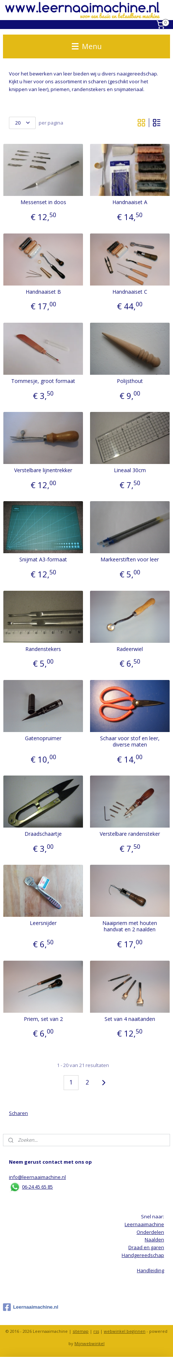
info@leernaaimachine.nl (37, 1177)
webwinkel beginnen (124, 1331)
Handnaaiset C (129, 292)
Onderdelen (150, 1232)
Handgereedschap (143, 1255)
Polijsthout (130, 381)
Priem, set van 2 (43, 1019)
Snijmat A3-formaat (43, 560)
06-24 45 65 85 (37, 1186)
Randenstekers (43, 649)
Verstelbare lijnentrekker (43, 470)
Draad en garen (146, 1247)
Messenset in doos (43, 202)
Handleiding (150, 1270)
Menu (87, 46)
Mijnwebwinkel (89, 1343)
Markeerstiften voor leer (129, 560)
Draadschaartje (43, 834)
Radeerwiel (129, 649)
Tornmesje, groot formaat (43, 381)
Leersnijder (43, 923)
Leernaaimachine (144, 1224)
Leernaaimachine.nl (30, 1307)
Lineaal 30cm (130, 470)
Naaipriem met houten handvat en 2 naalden (129, 926)
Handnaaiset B (43, 292)
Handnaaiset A (129, 202)
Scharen (18, 1113)
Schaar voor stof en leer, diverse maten (130, 741)
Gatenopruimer (43, 738)
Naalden (154, 1239)
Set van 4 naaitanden (130, 1019)
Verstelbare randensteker (130, 834)
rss (96, 1331)
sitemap (81, 1331)
